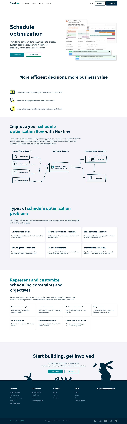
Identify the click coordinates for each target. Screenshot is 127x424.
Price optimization (37, 400)
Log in (92, 3)
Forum (77, 398)
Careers (55, 395)
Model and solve (15, 392)
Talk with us (71, 371)
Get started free (15, 403)
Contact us (100, 3)
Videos (77, 395)
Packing (34, 398)
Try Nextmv (111, 3)
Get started (17, 55)
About (41, 3)
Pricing (34, 3)
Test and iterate (14, 395)
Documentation (80, 400)
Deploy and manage (16, 398)
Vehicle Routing (36, 392)
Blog (76, 392)
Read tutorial (34, 55)
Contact (55, 398)
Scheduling (35, 395)
